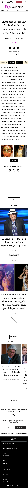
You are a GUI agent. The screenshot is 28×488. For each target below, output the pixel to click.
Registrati (20, 427)
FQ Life (11, 10)
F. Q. (14, 42)
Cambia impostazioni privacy (10, 448)
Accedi (8, 427)
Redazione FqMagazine (11, 379)
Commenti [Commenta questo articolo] (14, 54)
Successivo (14, 255)
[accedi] (25, 2)
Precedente (14, 199)
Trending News (5, 10)
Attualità (14, 17)
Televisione (17, 10)
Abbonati (19, 2)
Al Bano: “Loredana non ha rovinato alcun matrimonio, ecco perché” (14, 242)
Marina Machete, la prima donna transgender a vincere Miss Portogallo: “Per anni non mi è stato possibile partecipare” (14, 301)
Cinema (23, 10)
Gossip (14, 160)
